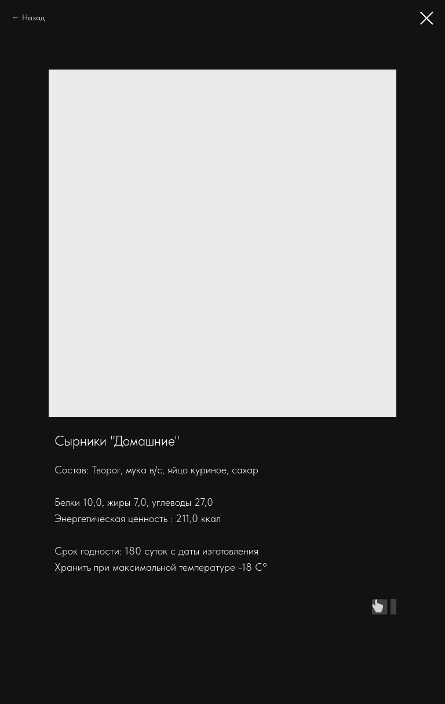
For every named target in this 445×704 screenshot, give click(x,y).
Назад (33, 17)
